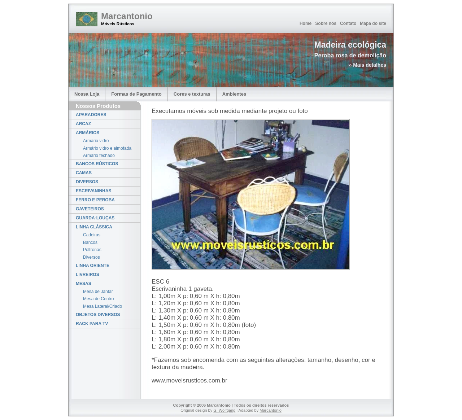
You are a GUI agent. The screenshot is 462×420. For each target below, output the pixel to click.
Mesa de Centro (98, 298)
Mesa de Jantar (98, 291)
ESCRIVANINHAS (93, 190)
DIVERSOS (87, 181)
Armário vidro (96, 140)
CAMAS (84, 172)
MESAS (83, 283)
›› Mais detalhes (367, 65)
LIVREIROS (87, 274)
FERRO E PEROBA (95, 199)
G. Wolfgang (224, 410)
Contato (348, 23)
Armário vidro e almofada (107, 148)
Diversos (91, 257)
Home (305, 23)
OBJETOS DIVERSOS (98, 314)
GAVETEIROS (90, 208)
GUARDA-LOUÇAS (95, 217)
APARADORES (91, 114)
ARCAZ (83, 123)
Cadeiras (91, 234)
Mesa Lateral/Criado (102, 306)
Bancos (90, 242)
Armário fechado (99, 155)
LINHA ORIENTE (92, 265)
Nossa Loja (86, 94)
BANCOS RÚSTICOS (97, 163)
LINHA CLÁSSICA (94, 226)
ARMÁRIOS (87, 132)
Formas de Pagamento (136, 94)
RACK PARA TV (92, 323)
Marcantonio (127, 16)
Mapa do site (373, 23)
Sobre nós (325, 23)
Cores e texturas (192, 94)
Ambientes (234, 94)
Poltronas (92, 249)
